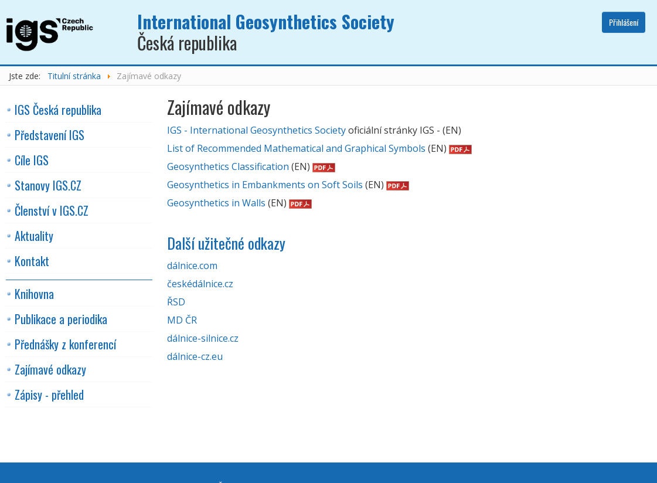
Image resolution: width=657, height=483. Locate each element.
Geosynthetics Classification (228, 166)
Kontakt (32, 261)
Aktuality (34, 235)
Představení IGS (49, 135)
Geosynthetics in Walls (216, 202)
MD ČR (182, 320)
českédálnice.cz (200, 283)
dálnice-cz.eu (195, 356)
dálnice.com (192, 265)
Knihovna (34, 293)
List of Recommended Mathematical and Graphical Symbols (296, 148)
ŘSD (176, 301)
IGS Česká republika (58, 109)
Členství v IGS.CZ (51, 210)
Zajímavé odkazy (50, 369)
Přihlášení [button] (623, 22)
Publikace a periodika (61, 319)
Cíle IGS (32, 160)
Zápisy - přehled (49, 394)
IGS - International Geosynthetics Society (256, 130)
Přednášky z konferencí (65, 344)
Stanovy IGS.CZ (48, 185)
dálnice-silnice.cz (203, 338)
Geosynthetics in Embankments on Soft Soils (265, 184)
